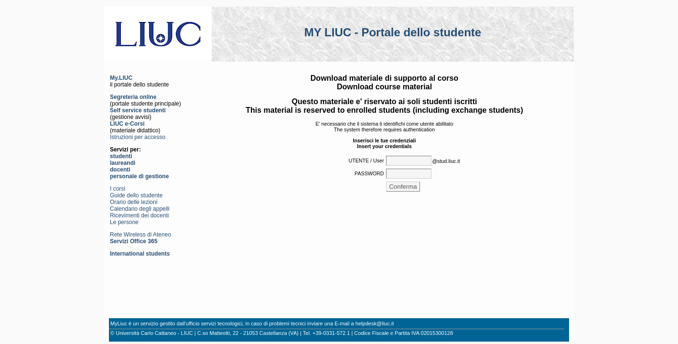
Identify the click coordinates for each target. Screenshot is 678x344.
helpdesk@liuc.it (374, 323)
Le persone (124, 222)
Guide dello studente (136, 195)
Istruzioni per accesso (137, 137)
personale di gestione (139, 176)
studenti (121, 156)
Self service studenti (138, 110)
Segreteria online (133, 97)
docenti (120, 169)
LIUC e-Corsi (127, 123)
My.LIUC (121, 78)
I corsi (117, 188)
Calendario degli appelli (140, 208)
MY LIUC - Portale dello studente (392, 32)
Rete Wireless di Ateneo (140, 234)
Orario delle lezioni (133, 202)
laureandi (122, 163)
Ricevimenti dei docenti (139, 215)
